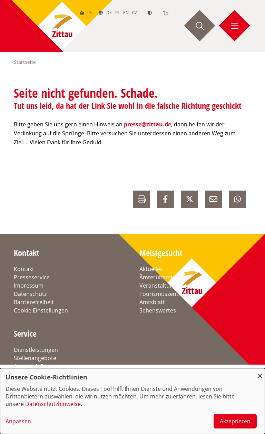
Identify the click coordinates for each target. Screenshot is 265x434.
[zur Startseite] (62, 26)
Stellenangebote (35, 358)
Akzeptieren (235, 421)
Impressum (28, 285)
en (126, 13)
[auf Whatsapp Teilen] (237, 199)
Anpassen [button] (18, 421)
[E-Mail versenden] (213, 199)
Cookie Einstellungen (41, 310)
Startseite (25, 62)
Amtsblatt (152, 302)
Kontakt (24, 269)
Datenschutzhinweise (53, 404)
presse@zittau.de (147, 124)
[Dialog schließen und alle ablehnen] (260, 372)
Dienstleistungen (36, 350)
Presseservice (32, 277)
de (109, 13)
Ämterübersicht (159, 277)
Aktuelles (151, 269)
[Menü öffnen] (234, 25)
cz (134, 13)
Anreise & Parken (36, 366)
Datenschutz (30, 294)
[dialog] (132, 401)
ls (89, 13)
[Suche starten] (199, 25)
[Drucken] (141, 199)
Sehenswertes (157, 310)
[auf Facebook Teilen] (165, 199)
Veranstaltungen (161, 285)
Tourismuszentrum (164, 294)
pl (117, 13)
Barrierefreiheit (34, 302)
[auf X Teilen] (189, 199)
